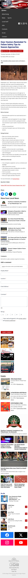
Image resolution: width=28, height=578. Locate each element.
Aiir (20, 573)
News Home (6, 51)
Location (3, 278)
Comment (4, 294)
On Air (4, 33)
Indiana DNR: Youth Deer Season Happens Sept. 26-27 (13, 185)
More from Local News (17, 51)
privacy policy (22, 318)
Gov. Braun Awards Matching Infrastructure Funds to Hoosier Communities (13, 220)
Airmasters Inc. (20, 384)
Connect (4, 36)
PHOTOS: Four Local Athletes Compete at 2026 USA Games (6, 485)
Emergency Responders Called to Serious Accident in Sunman (7, 446)
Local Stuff (5, 21)
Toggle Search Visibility (26, 24)
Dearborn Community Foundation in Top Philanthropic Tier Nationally (13, 203)
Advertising (5, 14)
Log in (3, 266)
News (3, 18)
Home (4, 10)
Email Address (5, 286)
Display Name (5, 270)
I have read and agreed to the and (14, 319)
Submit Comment (7, 332)
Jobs (3, 25)
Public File (14, 571)
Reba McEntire (13, 499)
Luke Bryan (11, 519)
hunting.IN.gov (16, 178)
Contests (4, 29)
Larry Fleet (11, 512)
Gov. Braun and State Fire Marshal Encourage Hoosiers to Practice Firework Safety (14, 239)
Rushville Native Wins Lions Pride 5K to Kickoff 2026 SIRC (13, 469)
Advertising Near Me (14, 567)
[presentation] (12, 326)
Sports (9, 18)
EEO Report (14, 569)
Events (3, 376)
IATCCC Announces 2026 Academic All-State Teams (19, 485)
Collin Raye (11, 505)
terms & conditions (10, 320)
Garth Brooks (11, 526)
